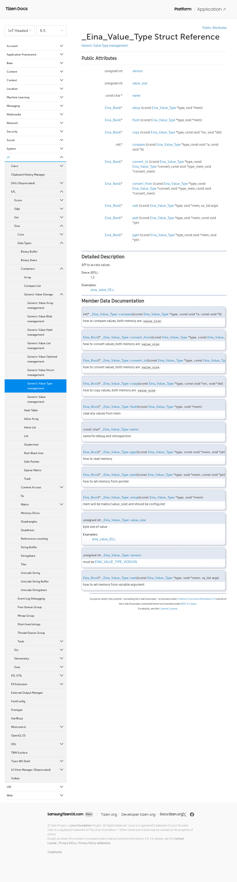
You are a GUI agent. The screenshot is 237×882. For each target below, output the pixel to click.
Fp (22, 496)
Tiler (24, 564)
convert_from (142, 183)
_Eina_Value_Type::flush (119, 407)
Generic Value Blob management (39, 319)
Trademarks (54, 852)
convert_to (140, 161)
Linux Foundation (81, 825)
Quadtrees (27, 530)
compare (138, 144)
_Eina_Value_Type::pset (119, 475)
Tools (41, 641)
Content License (168, 608)
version (137, 71)
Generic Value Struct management (40, 372)
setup (136, 107)
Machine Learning (35, 97)
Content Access (42, 487)
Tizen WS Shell (37, 761)
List (26, 436)
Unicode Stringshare (34, 590)
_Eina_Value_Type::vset (119, 578)
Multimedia (35, 114)
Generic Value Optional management (42, 359)
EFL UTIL (37, 675)
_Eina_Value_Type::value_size (124, 520)
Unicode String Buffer (35, 581)
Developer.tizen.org (138, 814)
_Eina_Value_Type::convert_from (126, 337)
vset (135, 205)
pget (135, 235)
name (136, 95)
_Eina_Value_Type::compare (111, 314)
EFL (37, 191)
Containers (42, 268)
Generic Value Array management (40, 305)
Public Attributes (215, 27)
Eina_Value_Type (164, 107)
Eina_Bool (112, 107)
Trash (27, 478)
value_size (139, 83)
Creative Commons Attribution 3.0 (196, 599)
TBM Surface (19, 752)
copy (135, 132)
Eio (39, 650)
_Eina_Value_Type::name (119, 429)
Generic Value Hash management (40, 332)
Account (35, 46)
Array (27, 277)
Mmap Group (26, 615)
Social (35, 140)
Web (35, 795)
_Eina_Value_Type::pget (119, 452)
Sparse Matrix (32, 470)
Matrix (42, 504)
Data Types (41, 243)
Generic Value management (36, 399)
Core (41, 234)
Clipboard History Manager (28, 174)
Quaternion (31, 444)
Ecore (39, 200)
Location (35, 89)
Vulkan (15, 778)
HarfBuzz (17, 718)
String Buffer (29, 547)
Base (35, 63)
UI (35, 157)
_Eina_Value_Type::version (121, 555)
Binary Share (29, 260)
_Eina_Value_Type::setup (120, 497)
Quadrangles (29, 521)
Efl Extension (37, 684)
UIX (35, 787)
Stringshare (28, 555)
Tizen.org (109, 814)
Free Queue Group (30, 607)
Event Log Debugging (31, 598)
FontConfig (18, 701)
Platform (183, 9)
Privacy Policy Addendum (94, 843)
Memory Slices (30, 513)
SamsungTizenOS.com (65, 814)
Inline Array (31, 419)
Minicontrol (37, 727)
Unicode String (30, 573)
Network (35, 123)
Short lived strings (29, 624)
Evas (39, 667)
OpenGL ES (18, 735)
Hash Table (31, 410)
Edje (39, 209)
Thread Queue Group (31, 632)
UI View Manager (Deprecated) (37, 769)
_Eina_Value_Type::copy (120, 384)
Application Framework (35, 54)
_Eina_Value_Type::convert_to (124, 360)
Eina (39, 226)
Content (35, 71)
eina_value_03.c (102, 290)
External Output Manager (27, 692)
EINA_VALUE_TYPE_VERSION (116, 562)
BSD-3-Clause (188, 604)
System (35, 148)
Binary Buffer (29, 251)
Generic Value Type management (39, 386)
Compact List (32, 286)
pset (135, 218)
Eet (39, 217)
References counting (34, 538)
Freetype (16, 710)
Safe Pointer (32, 461)
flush (136, 120)
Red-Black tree (34, 453)
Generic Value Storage (44, 294)
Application (211, 9)
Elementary (39, 658)
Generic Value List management (38, 346)
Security (35, 131)
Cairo (37, 166)
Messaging (35, 106)
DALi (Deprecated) (37, 183)
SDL (37, 744)
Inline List (30, 427)
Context (35, 80)
